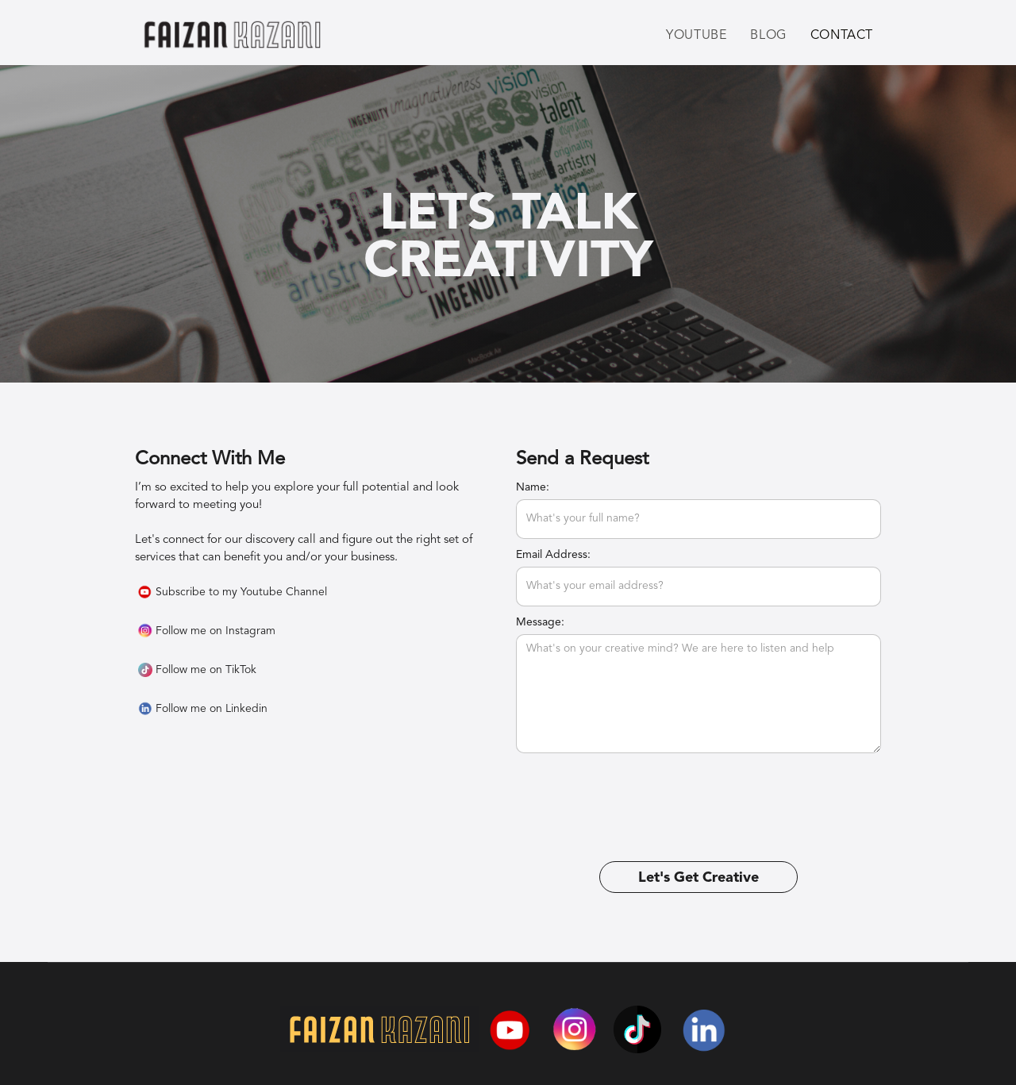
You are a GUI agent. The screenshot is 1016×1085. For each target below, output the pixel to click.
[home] (232, 38)
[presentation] (636, 792)
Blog (768, 35)
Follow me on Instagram (215, 631)
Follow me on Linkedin (211, 708)
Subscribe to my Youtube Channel (241, 592)
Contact (841, 35)
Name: (532, 487)
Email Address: (553, 554)
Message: (540, 622)
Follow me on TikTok (206, 669)
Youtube (696, 35)
